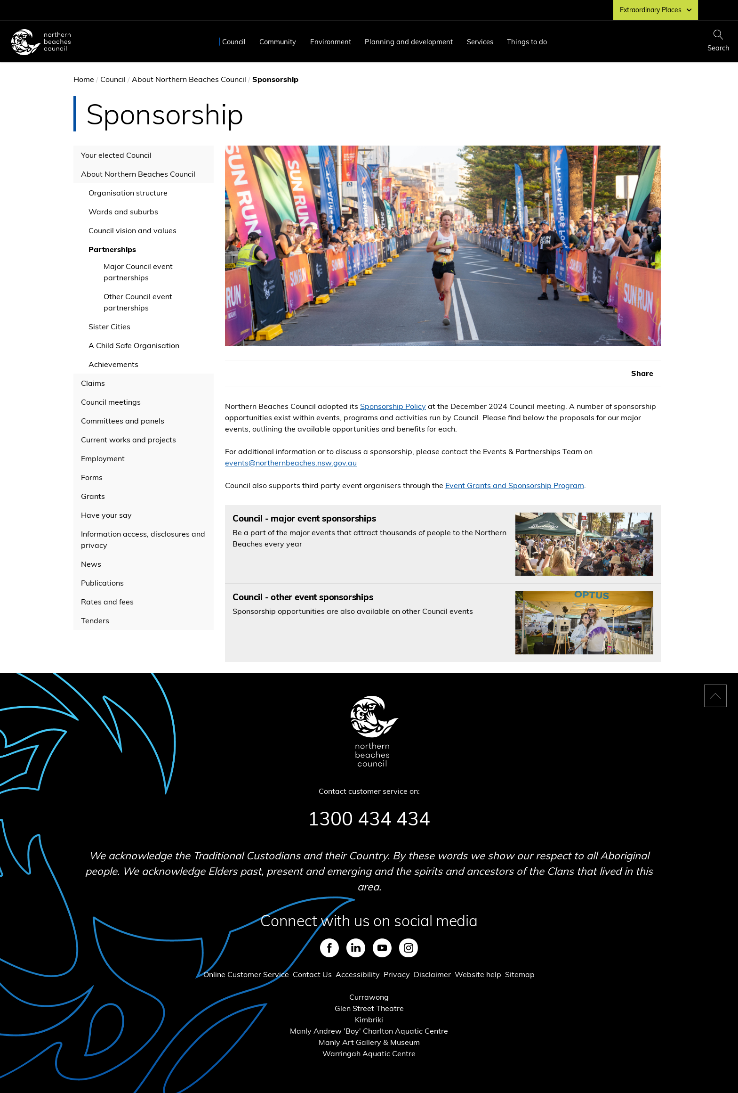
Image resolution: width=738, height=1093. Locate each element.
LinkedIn (355, 947)
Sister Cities (109, 326)
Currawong (369, 997)
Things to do (527, 41)
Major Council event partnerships (138, 271)
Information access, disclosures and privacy (143, 539)
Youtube (382, 947)
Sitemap (520, 974)
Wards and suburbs (123, 211)
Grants (93, 496)
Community (277, 41)
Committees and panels (122, 420)
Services (480, 41)
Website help (478, 974)
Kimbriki (369, 1019)
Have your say (106, 515)
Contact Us (312, 974)
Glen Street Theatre (369, 1008)
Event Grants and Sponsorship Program (514, 485)
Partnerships (112, 249)
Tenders (95, 620)
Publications (102, 582)
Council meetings (111, 402)
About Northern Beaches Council (189, 79)
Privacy (397, 974)
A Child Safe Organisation (133, 345)
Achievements (113, 364)
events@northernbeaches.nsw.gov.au (291, 462)
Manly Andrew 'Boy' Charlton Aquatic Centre (369, 1031)
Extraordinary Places (655, 10)
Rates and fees (107, 601)
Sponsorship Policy (393, 406)
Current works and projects (128, 439)
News (91, 564)
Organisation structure (128, 192)
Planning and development (409, 41)
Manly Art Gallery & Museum (369, 1042)
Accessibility (358, 974)
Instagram (408, 947)
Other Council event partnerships (138, 302)
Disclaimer (432, 974)
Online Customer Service (246, 974)
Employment (103, 458)
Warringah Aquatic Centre (369, 1053)
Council (234, 41)
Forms (92, 477)
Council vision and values (132, 230)
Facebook (329, 947)
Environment (330, 41)
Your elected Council (116, 155)
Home (83, 79)
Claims (93, 383)
